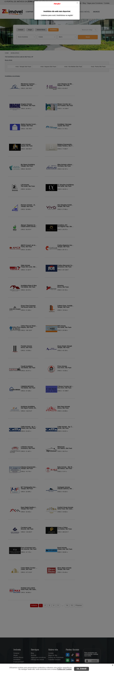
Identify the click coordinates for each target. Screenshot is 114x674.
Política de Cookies (64, 669)
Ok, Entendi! (81, 669)
